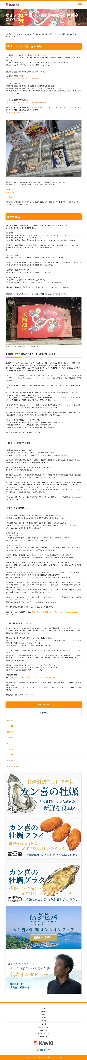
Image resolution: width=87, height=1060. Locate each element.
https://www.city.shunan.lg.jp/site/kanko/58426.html (27, 102)
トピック (10, 749)
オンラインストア (13, 766)
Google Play (10, 192)
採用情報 (43, 712)
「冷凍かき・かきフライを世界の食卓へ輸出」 (41, 677)
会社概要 (10, 726)
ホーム (9, 720)
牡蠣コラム (11, 760)
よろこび (10, 743)
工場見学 (10, 737)
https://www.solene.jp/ (15, 112)
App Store (10, 197)
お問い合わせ (43, 704)
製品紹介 (10, 732)
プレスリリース (13, 755)
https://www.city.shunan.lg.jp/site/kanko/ (22, 78)
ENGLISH (43, 1037)
